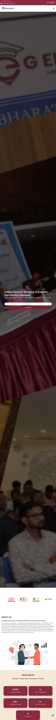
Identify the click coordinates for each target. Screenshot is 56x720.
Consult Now (28, 304)
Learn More (28, 307)
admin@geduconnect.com (8, 3)
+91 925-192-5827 (6, 1)
